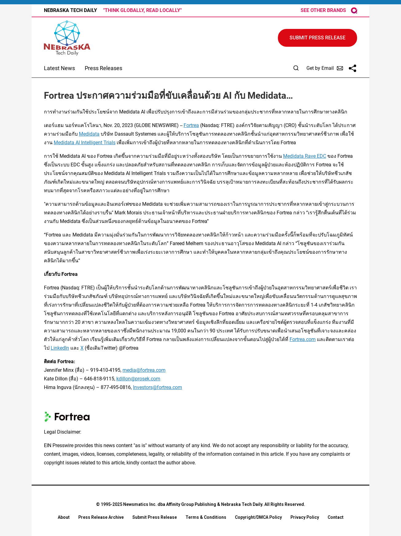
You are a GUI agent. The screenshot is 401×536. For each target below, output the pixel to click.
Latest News (59, 68)
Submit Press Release (154, 517)
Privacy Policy (304, 517)
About (64, 517)
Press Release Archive (101, 517)
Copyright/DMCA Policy (258, 517)
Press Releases (103, 68)
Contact (336, 517)
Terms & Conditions (205, 517)
